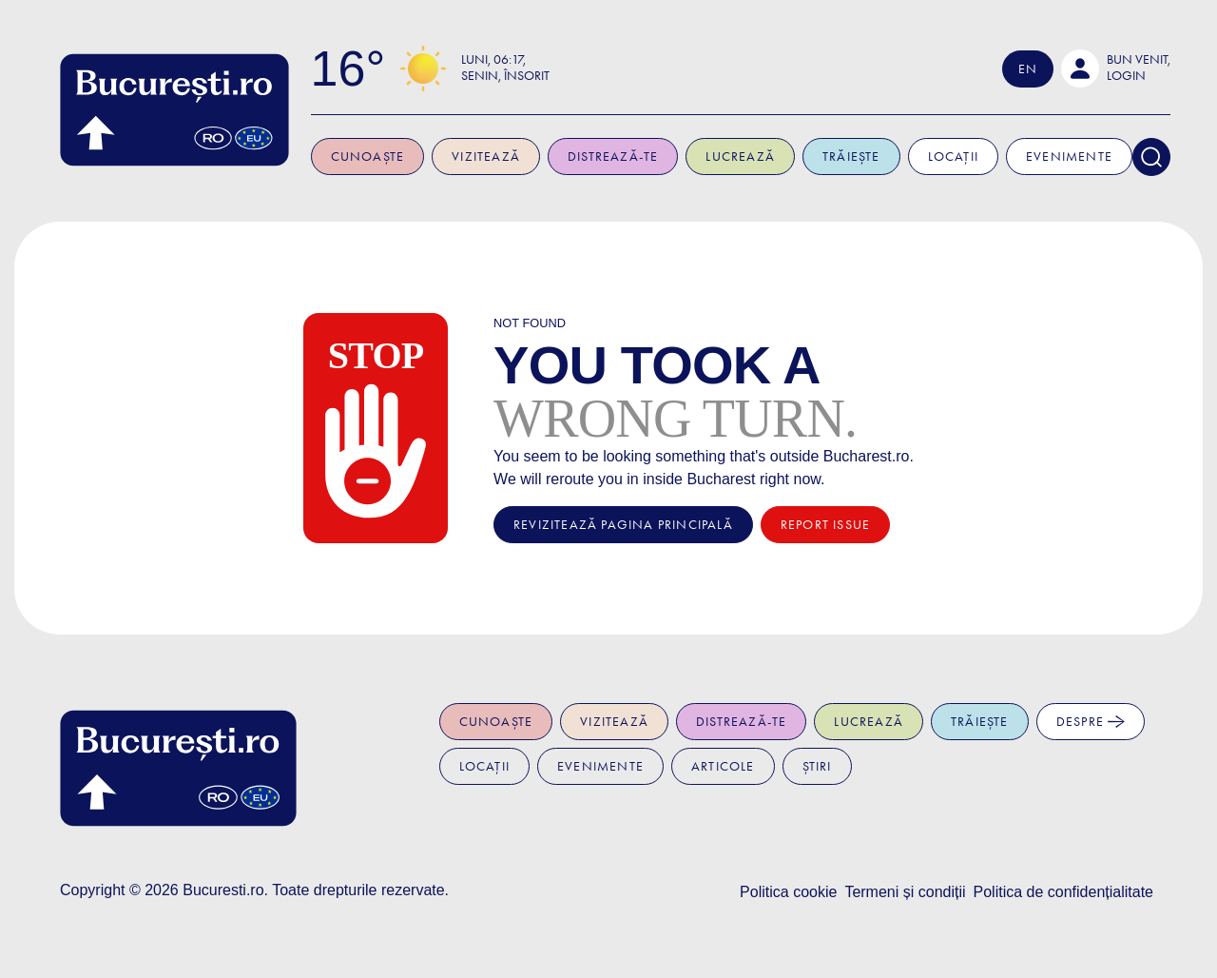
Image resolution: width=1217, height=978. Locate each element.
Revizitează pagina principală (623, 525)
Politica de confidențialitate (1063, 892)
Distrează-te (616, 156)
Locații (956, 156)
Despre (1090, 722)
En (1030, 69)
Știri (817, 766)
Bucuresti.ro (223, 890)
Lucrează (744, 156)
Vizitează (489, 156)
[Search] (1155, 157)
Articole (723, 766)
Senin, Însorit (509, 76)
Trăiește (855, 156)
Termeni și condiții (904, 892)
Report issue (825, 525)
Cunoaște (371, 156)
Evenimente (1073, 156)
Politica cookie (788, 892)
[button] (1119, 68)
